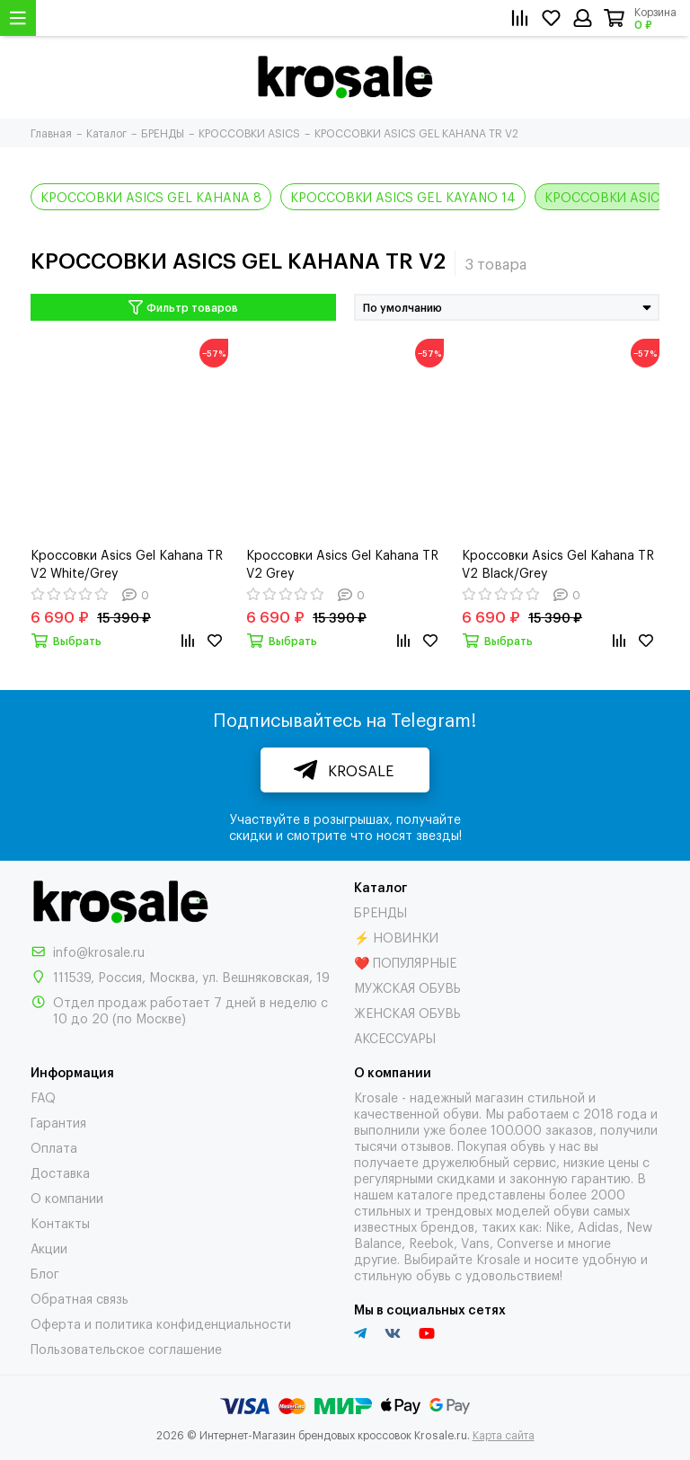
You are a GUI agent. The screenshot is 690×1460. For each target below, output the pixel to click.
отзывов (426, 1145)
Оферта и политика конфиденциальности (161, 1323)
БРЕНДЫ (380, 911)
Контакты (60, 1222)
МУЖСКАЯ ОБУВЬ (407, 986)
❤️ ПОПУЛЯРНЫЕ (405, 961)
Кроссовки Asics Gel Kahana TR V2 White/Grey (127, 562)
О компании (67, 1197)
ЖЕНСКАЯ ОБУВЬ (407, 1012)
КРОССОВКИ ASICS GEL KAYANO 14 (403, 196)
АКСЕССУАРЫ (395, 1037)
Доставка (60, 1172)
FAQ (43, 1096)
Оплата (54, 1146)
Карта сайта (504, 1435)
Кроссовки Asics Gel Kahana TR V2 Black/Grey (558, 562)
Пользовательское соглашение (126, 1348)
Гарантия (58, 1121)
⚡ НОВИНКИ (396, 936)
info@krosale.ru (99, 951)
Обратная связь (79, 1297)
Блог (45, 1272)
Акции (49, 1247)
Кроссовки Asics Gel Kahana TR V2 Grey (342, 562)
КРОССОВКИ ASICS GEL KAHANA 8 (150, 196)
